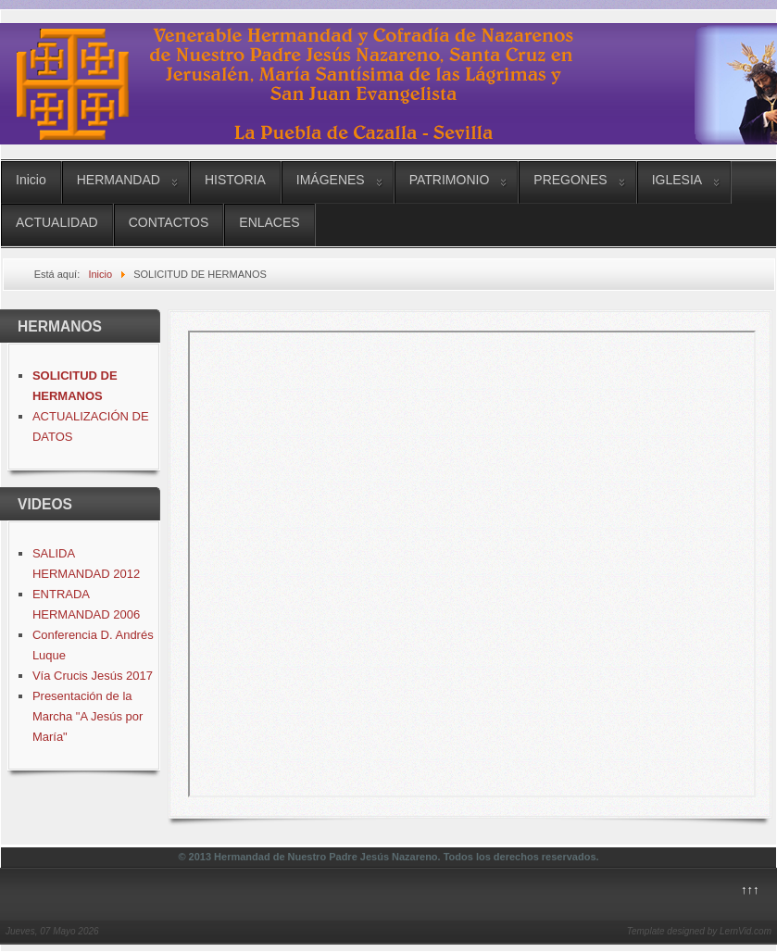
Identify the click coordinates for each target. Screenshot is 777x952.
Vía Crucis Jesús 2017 (92, 676)
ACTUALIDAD (57, 222)
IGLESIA (677, 179)
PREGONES (570, 179)
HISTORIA (235, 179)
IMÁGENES (330, 179)
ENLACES (269, 222)
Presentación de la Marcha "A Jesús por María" (88, 716)
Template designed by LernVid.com (699, 931)
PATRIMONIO (449, 179)
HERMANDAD (118, 179)
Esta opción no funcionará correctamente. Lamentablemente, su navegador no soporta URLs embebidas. (472, 564)
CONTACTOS (169, 222)
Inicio (31, 179)
